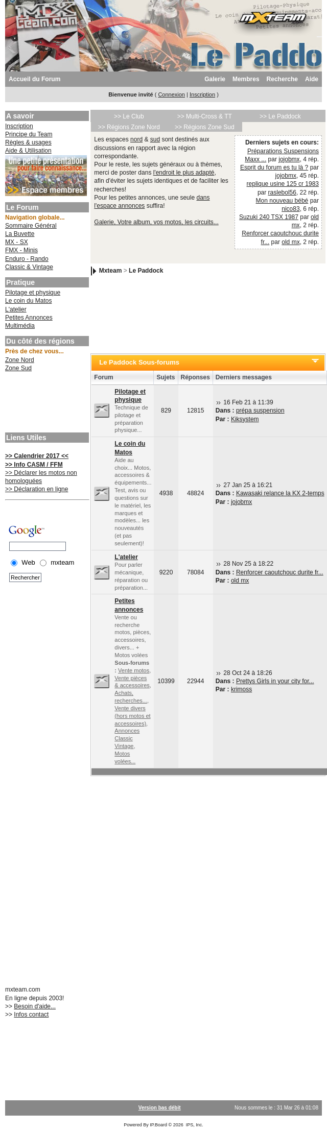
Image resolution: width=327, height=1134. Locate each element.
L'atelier (16, 309)
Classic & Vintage (29, 267)
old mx (290, 242)
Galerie (214, 79)
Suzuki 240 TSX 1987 (268, 217)
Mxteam (110, 270)
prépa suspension (260, 410)
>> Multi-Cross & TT (204, 116)
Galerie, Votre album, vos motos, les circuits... (156, 222)
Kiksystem (245, 419)
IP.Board (158, 1124)
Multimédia (20, 325)
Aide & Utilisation (28, 150)
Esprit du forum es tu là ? (274, 167)
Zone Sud (18, 368)
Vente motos (133, 670)
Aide (311, 79)
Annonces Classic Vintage (126, 738)
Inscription (202, 94)
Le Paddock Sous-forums (139, 362)
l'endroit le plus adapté (184, 172)
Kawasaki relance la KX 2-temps (280, 493)
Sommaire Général (31, 225)
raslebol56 (282, 192)
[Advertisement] (46, 403)
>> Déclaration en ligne (36, 489)
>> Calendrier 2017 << (36, 456)
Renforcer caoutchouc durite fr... (279, 572)
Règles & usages (28, 142)
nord (136, 139)
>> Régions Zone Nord (129, 127)
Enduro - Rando (27, 258)
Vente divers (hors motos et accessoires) (132, 716)
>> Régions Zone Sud (205, 127)
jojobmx (288, 159)
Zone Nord (19, 360)
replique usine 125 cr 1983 (283, 183)
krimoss (241, 689)
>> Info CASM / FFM (34, 464)
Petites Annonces (29, 317)
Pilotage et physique (32, 292)
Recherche (282, 79)
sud (155, 139)
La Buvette (19, 233)
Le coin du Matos (28, 300)
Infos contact (31, 1014)
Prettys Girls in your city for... (275, 681)
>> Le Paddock (280, 116)
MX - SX (16, 242)
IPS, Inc (194, 1124)
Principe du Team (29, 134)
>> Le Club (129, 116)
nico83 (290, 208)
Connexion (171, 94)
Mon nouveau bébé (282, 200)
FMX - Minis (21, 250)
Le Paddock (146, 270)
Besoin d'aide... (35, 1006)
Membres (246, 79)
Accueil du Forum (34, 79)
